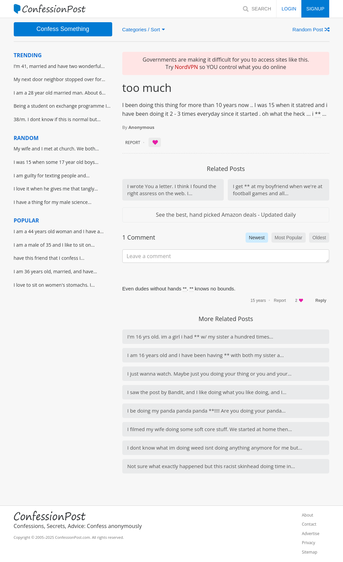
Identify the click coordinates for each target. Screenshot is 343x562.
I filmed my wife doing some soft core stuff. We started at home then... (209, 429)
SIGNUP (315, 8)
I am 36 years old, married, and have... (55, 271)
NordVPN (186, 67)
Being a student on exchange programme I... (62, 106)
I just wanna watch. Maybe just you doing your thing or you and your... (209, 373)
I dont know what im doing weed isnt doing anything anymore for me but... (214, 447)
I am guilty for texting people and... (52, 175)
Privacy (308, 543)
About (307, 515)
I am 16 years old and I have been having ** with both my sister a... (205, 355)
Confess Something (62, 29)
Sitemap (309, 552)
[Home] (50, 9)
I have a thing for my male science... (53, 202)
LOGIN (289, 8)
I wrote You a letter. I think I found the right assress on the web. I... (171, 190)
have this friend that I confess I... (49, 258)
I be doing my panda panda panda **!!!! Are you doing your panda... (206, 410)
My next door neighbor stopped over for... (59, 79)
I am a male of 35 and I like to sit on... (54, 245)
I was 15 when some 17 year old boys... (56, 162)
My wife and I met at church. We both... (56, 148)
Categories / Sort (143, 29)
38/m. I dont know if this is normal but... (57, 119)
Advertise (310, 533)
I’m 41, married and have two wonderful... (59, 66)
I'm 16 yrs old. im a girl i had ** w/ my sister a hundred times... (200, 336)
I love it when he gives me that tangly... (56, 188)
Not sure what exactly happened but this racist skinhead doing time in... (211, 466)
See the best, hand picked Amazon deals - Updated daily (226, 214)
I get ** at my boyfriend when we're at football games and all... (277, 190)
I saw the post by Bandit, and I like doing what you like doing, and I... (207, 392)
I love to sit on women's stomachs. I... (54, 285)
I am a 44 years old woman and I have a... (59, 231)
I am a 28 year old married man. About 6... (60, 93)
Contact (309, 524)
